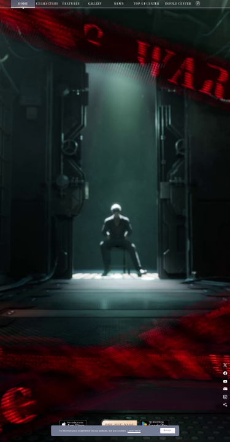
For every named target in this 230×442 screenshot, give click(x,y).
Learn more (134, 430)
